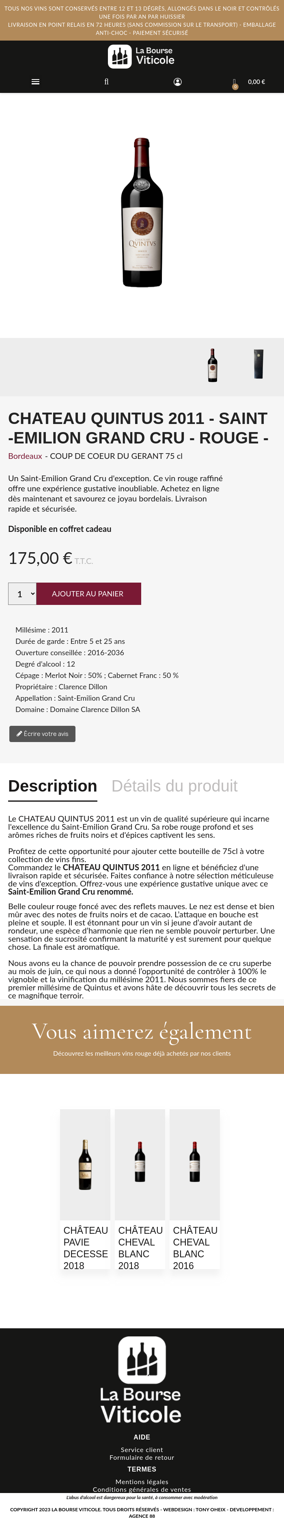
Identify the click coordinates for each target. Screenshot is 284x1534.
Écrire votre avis (42, 734)
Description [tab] (52, 786)
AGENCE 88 (142, 1516)
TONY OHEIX (211, 1509)
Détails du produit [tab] (175, 786)
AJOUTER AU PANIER (87, 593)
